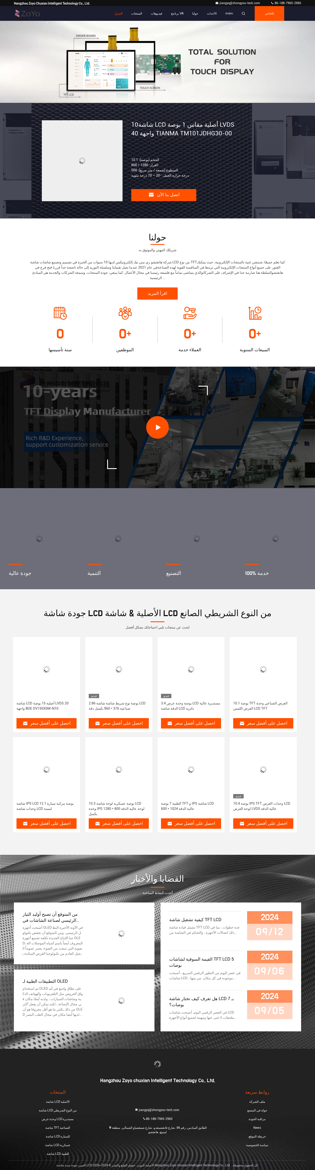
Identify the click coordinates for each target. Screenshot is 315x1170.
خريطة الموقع (257, 1136)
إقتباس (269, 13)
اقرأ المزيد (157, 293)
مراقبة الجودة (257, 1119)
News (257, 1127)
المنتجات (136, 13)
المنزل (118, 13)
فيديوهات (156, 13)
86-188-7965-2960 (286, 3)
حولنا (195, 13)
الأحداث (212, 13)
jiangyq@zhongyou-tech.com (238, 3)
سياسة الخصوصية (257, 1145)
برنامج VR (177, 13)
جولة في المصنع (257, 1110)
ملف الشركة (257, 1101)
